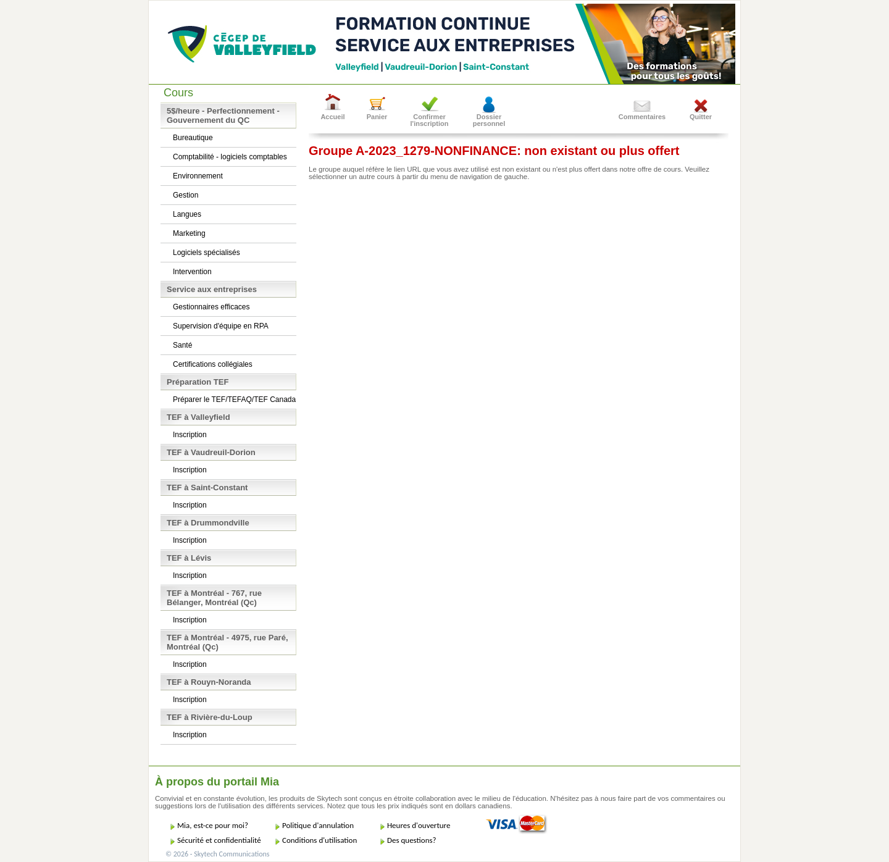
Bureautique (193, 137)
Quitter (701, 116)
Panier (377, 116)
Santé (182, 345)
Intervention (192, 271)
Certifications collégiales (213, 364)
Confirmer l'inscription (430, 120)
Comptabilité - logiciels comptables (230, 157)
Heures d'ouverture (418, 825)
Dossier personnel (489, 120)
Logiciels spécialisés (206, 252)
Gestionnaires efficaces (211, 307)
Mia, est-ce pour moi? (212, 825)
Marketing (189, 233)
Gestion (185, 195)
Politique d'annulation (318, 825)
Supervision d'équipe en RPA (221, 326)
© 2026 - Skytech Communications (217, 854)
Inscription (190, 434)
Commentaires (642, 116)
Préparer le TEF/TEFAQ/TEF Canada (234, 399)
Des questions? (411, 840)
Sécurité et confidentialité (219, 840)
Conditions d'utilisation (319, 840)
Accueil (332, 116)
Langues (187, 214)
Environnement (198, 176)
